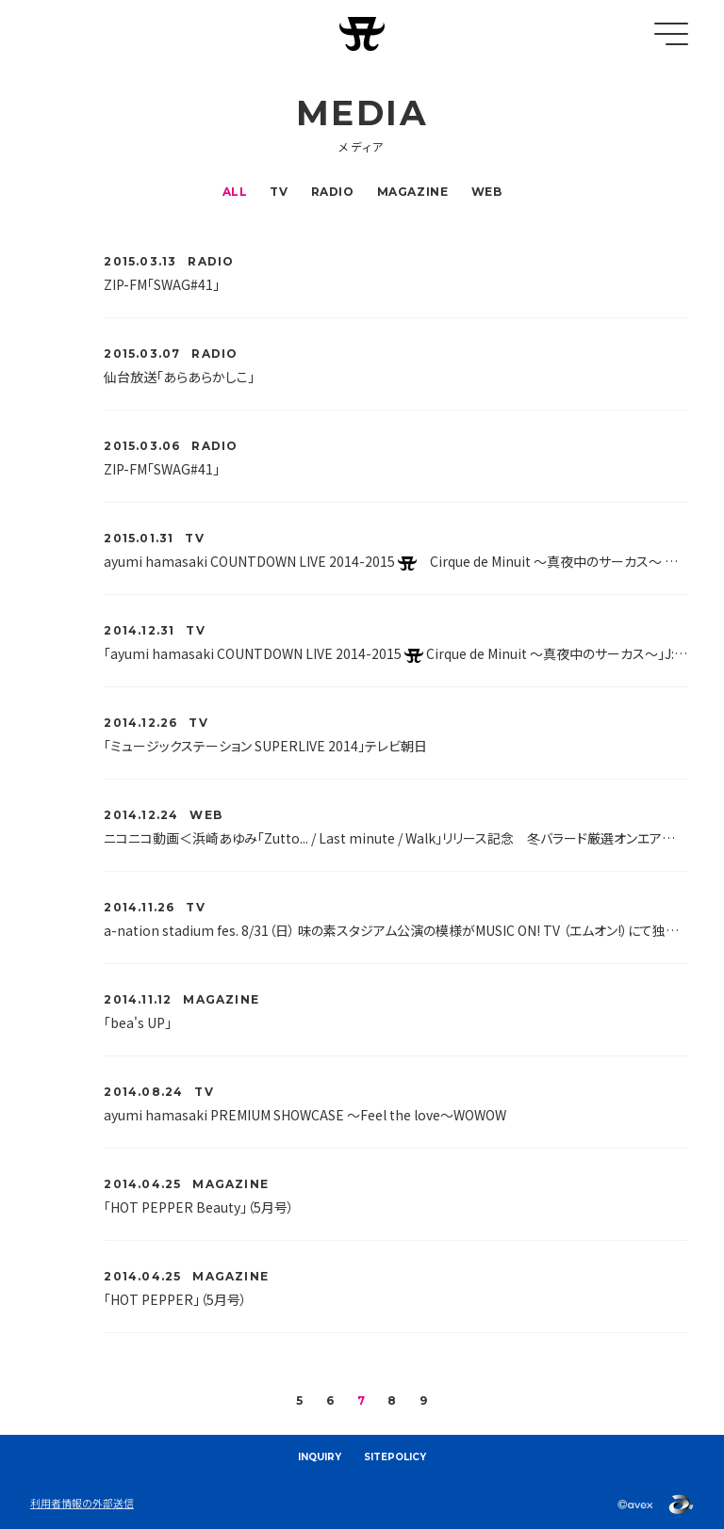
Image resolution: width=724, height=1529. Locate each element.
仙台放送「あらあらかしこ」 (179, 376)
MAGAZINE (413, 192)
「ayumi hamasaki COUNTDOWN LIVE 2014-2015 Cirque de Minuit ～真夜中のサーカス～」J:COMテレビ (395, 653)
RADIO (332, 192)
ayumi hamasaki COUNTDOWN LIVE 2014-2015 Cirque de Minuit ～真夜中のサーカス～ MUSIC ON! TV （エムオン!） (395, 561)
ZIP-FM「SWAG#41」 (162, 284)
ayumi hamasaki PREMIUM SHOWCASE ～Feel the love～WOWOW (305, 1114)
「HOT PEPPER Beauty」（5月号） (199, 1207)
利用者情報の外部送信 (82, 1502)
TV (279, 192)
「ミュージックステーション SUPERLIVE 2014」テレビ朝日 (265, 745)
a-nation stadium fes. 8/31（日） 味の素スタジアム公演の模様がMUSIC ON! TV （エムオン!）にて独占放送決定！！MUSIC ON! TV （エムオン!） (395, 930)
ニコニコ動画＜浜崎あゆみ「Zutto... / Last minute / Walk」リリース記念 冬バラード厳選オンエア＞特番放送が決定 (395, 838)
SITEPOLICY (395, 1457)
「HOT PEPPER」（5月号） (175, 1299)
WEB (486, 192)
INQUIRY (319, 1457)
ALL (235, 192)
